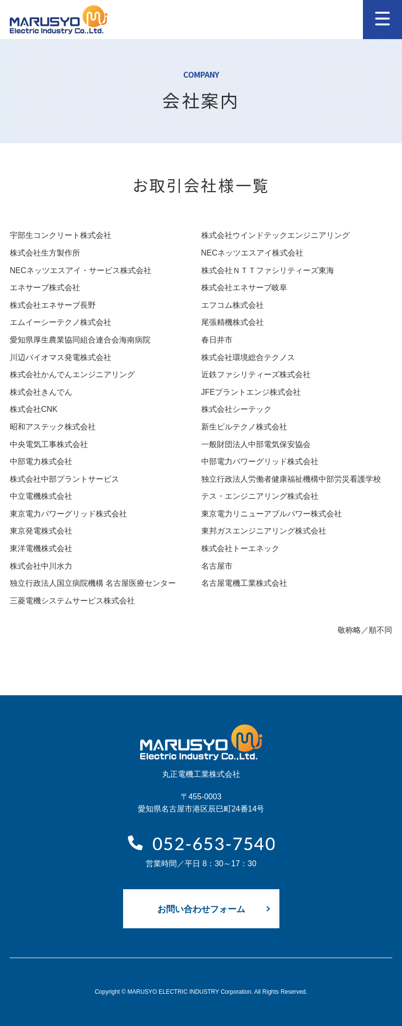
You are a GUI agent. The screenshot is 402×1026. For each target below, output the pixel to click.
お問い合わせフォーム (201, 909)
